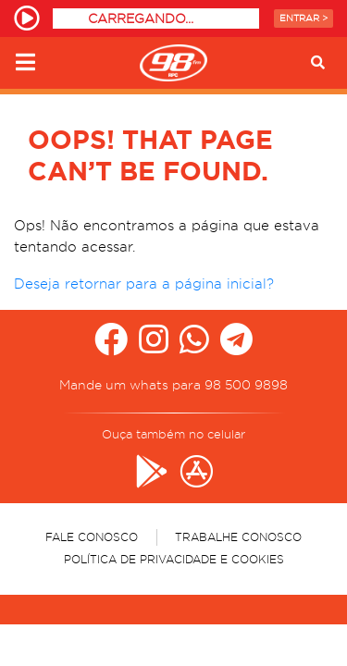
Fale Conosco (91, 537)
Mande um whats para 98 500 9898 (173, 384)
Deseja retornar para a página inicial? (144, 284)
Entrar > (303, 18)
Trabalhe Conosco (238, 537)
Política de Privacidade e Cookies (174, 559)
